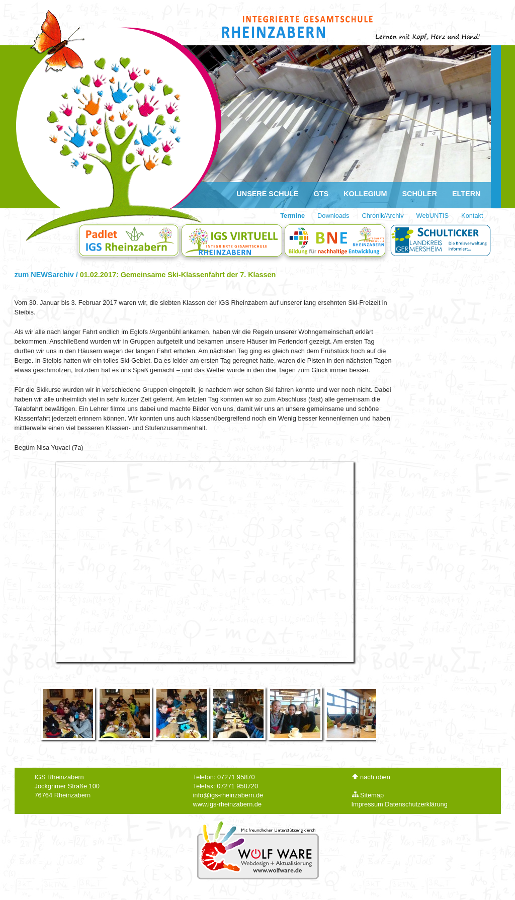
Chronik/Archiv (382, 215)
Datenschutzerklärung (416, 804)
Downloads (333, 215)
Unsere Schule (267, 194)
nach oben (371, 777)
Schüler (419, 194)
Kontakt (472, 215)
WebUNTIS (432, 215)
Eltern (466, 194)
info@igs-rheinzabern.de (228, 795)
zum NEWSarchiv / (47, 275)
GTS (321, 194)
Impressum (367, 804)
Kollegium (365, 194)
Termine (292, 215)
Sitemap (368, 795)
